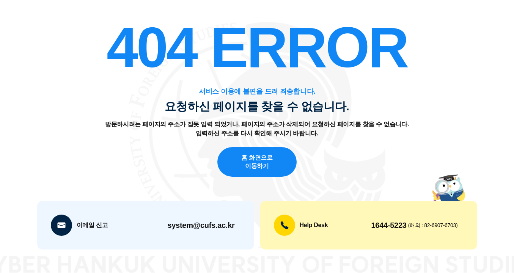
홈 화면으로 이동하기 (257, 161)
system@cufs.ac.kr (200, 225)
